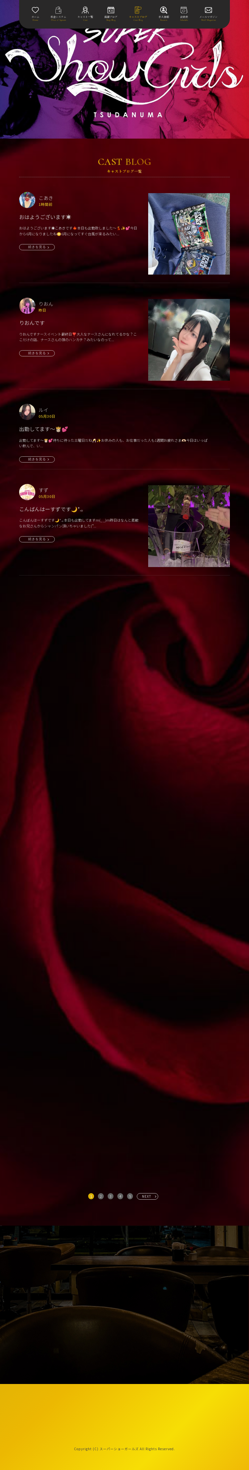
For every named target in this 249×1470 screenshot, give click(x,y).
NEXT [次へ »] (146, 1196)
